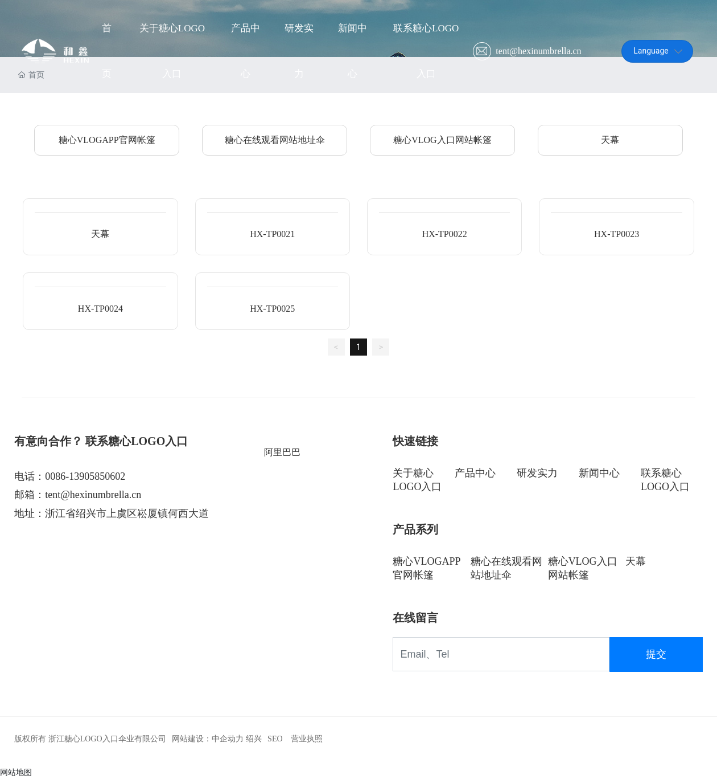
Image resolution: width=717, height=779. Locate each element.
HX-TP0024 (100, 308)
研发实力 (537, 473)
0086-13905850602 (85, 476)
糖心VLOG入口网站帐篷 (442, 140)
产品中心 (475, 473)
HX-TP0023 (616, 234)
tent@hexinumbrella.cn (538, 51)
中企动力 (228, 739)
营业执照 (307, 739)
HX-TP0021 (272, 234)
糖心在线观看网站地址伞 (275, 140)
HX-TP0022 (444, 234)
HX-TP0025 (272, 308)
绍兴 (254, 739)
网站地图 (16, 772)
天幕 (610, 140)
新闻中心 (599, 473)
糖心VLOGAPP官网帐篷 (107, 140)
